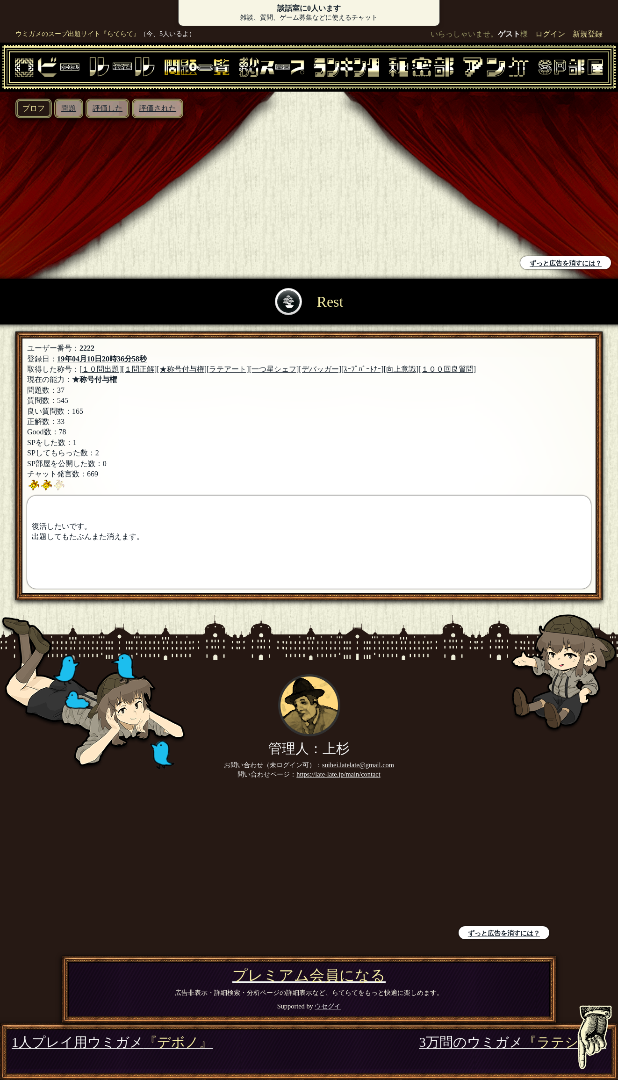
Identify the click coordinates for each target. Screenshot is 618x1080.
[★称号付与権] (182, 369)
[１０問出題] (100, 369)
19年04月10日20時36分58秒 (102, 359)
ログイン (550, 34)
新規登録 (588, 34)
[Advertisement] (157, 188)
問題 (68, 108)
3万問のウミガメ (512, 1042)
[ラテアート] (228, 369)
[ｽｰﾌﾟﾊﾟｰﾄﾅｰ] (362, 369)
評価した (107, 108)
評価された (157, 108)
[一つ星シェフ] (274, 369)
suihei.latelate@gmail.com (358, 765)
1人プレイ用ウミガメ (112, 1042)
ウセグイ (328, 1006)
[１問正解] (139, 369)
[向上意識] (401, 369)
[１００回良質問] (447, 369)
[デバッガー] (320, 369)
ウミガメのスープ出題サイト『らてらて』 (77, 33)
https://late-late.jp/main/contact (338, 774)
